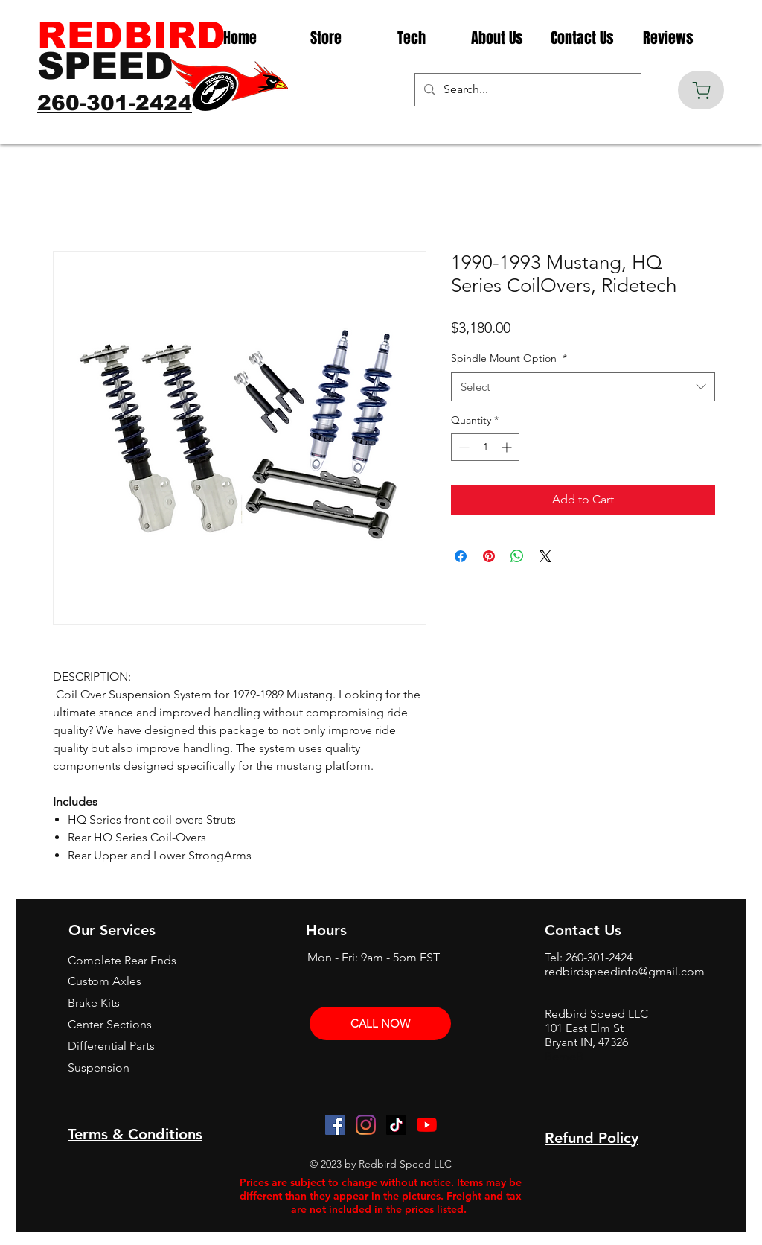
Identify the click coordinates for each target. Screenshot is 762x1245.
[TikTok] (396, 1125)
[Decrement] (462, 447)
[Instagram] (366, 1125)
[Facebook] (335, 1125)
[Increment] (508, 447)
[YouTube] (427, 1125)
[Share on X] (545, 556)
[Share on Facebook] (461, 556)
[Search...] (526, 90)
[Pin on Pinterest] (489, 556)
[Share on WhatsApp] (517, 556)
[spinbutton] (485, 447)
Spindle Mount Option (509, 358)
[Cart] (701, 90)
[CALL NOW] (380, 1023)
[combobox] (583, 386)
